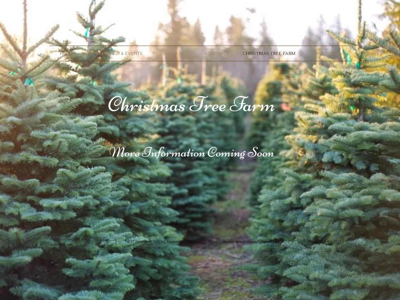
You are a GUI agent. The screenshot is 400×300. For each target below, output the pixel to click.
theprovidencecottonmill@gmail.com (251, 241)
